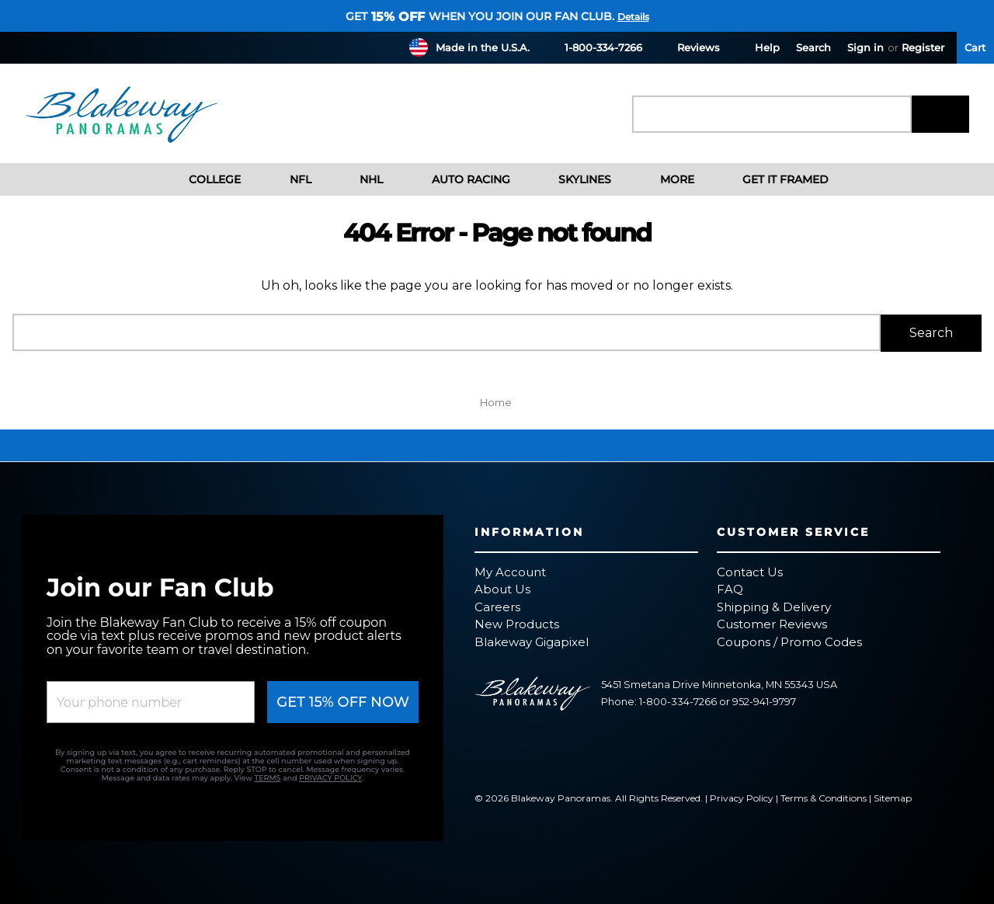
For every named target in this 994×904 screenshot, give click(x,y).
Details (633, 17)
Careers (497, 605)
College (203, 179)
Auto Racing (458, 179)
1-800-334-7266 (594, 47)
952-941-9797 (764, 701)
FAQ (730, 588)
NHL (359, 179)
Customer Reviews (772, 623)
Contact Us (750, 570)
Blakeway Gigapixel (531, 640)
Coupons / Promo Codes (789, 640)
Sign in (865, 47)
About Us (502, 588)
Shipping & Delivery (774, 605)
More (664, 179)
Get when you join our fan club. (480, 16)
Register (923, 47)
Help (758, 47)
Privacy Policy (741, 797)
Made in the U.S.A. (483, 47)
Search (813, 47)
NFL (288, 179)
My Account (510, 570)
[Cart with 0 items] (975, 48)
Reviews (689, 47)
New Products (516, 623)
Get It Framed (773, 179)
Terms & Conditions (823, 797)
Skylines (573, 179)
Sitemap (893, 797)
